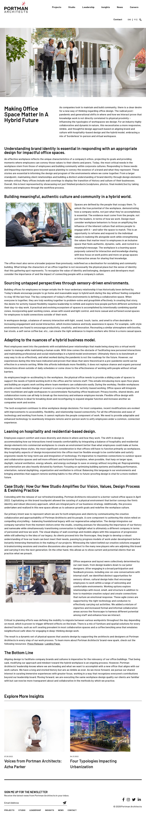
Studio (71, 7)
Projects (56, 7)
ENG (129, 19)
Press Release (35, 643)
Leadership (88, 7)
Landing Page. (52, 643)
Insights (105, 7)
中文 (136, 19)
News (120, 7)
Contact (117, 19)
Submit (64, 802)
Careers (134, 7)
